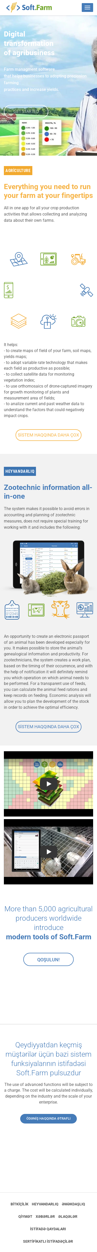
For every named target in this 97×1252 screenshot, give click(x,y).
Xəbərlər (45, 1216)
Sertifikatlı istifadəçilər (48, 1241)
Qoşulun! (48, 959)
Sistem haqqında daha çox (48, 435)
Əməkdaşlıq (73, 1204)
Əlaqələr (67, 1216)
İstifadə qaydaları (48, 1229)
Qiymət (25, 1216)
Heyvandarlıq (45, 1204)
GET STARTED (26, 111)
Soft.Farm (31, 7)
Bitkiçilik (19, 1204)
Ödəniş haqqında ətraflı (48, 1118)
